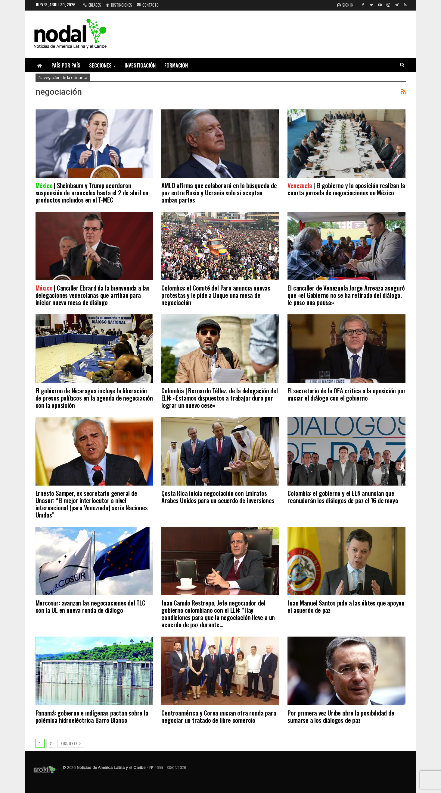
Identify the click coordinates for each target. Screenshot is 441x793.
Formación (176, 65)
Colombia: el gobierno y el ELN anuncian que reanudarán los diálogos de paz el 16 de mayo (342, 496)
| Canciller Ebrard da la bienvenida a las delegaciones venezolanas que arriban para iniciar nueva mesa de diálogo (93, 295)
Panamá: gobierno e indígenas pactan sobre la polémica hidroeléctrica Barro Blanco (92, 716)
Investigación (140, 65)
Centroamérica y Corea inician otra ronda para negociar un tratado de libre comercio (218, 716)
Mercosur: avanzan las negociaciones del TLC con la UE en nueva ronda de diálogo (90, 606)
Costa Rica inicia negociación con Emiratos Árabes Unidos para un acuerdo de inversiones (217, 496)
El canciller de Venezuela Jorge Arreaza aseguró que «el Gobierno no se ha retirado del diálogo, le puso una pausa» (346, 295)
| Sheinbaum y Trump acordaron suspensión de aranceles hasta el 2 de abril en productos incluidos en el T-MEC (92, 192)
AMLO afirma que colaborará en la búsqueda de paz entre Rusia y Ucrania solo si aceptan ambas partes (219, 192)
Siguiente (71, 743)
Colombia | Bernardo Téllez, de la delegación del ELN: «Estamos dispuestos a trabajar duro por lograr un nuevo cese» (219, 398)
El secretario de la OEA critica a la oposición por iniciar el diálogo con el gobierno (346, 394)
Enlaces (92, 5)
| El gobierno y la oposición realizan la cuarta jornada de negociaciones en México (346, 189)
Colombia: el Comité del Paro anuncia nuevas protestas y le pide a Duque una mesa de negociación (215, 295)
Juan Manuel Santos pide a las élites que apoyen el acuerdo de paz (346, 606)
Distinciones (119, 5)
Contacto (148, 5)
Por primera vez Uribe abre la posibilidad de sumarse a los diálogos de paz (340, 716)
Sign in (345, 5)
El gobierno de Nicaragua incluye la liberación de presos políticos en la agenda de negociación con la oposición (94, 398)
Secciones (100, 65)
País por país (65, 65)
